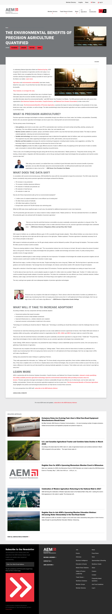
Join (101, 11)
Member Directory (81, 588)
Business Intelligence (82, 560)
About (76, 11)
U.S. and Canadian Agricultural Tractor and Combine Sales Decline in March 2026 (72, 443)
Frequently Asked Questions (96, 579)
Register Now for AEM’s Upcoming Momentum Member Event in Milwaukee (72, 465)
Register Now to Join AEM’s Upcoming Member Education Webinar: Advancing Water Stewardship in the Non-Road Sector (69, 513)
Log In (93, 588)
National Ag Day (42, 69)
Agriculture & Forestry (20, 393)
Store (93, 557)
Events (78, 553)
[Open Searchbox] (105, 2)
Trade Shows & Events (66, 11)
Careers (94, 571)
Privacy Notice (9, 609)
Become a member (49, 557)
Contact (94, 575)
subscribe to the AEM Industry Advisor (46, 388)
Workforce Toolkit (96, 564)
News (7, 27)
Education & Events (81, 564)
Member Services (52, 11)
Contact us (47, 561)
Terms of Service (14, 570)
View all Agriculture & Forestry (17, 537)
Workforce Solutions (81, 580)
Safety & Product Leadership (80, 572)
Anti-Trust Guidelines (97, 584)
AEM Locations (48, 565)
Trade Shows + (80, 577)
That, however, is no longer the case (23, 90)
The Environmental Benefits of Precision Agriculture (82, 382)
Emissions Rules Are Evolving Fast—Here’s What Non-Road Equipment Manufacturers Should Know (70, 419)
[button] (84, 11)
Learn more (29, 79)
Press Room (95, 553)
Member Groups (80, 584)
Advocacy (78, 557)
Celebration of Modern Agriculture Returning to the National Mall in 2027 (71, 489)
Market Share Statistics (82, 567)
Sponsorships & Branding (99, 560)
